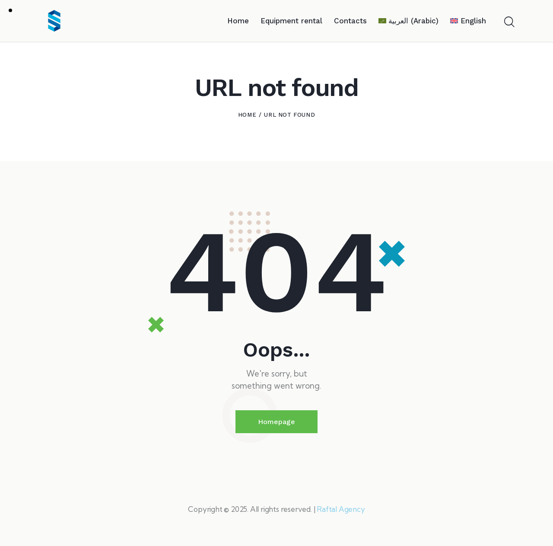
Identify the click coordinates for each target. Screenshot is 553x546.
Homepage (276, 422)
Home (247, 115)
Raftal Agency (341, 509)
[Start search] (508, 22)
